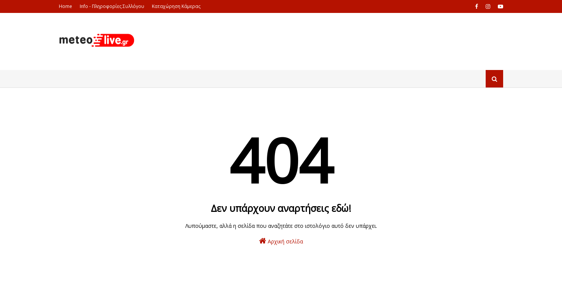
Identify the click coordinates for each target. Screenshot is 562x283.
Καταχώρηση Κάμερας (176, 6)
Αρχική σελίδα (281, 241)
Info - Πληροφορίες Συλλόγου (112, 6)
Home (65, 6)
